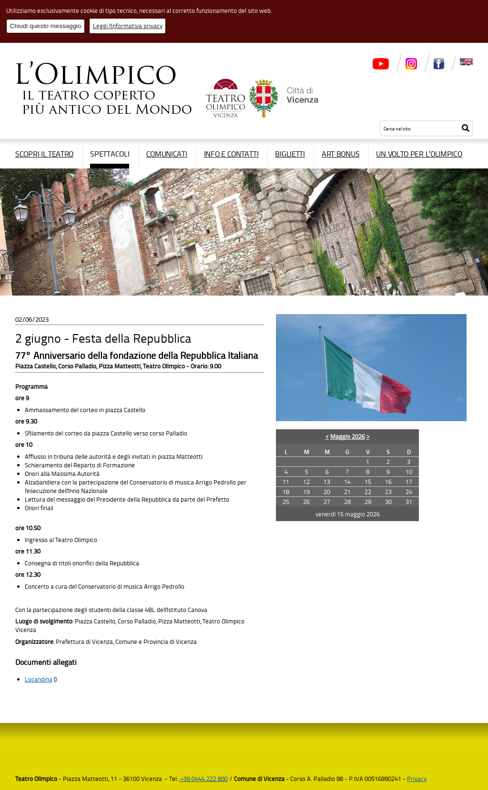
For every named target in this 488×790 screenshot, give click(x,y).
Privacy (417, 778)
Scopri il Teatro (44, 153)
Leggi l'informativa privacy (128, 25)
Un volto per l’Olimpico (419, 153)
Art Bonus (340, 153)
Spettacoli (109, 153)
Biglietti (290, 153)
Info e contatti (231, 153)
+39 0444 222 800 (203, 778)
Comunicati (166, 153)
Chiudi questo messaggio (45, 26)
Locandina (38, 679)
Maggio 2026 (347, 436)
